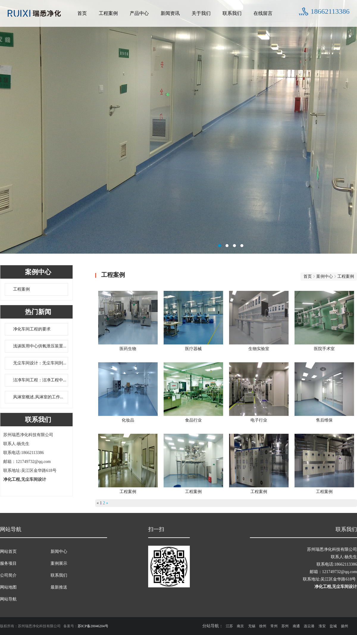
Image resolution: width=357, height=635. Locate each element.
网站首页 (8, 551)
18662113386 (330, 11)
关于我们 (201, 13)
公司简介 (8, 575)
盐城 (333, 626)
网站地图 (8, 587)
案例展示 (59, 563)
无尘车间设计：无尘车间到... (39, 363)
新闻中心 (59, 551)
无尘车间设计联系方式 (178, 129)
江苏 (229, 626)
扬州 (344, 626)
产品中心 (139, 13)
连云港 (309, 626)
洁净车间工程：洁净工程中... (39, 380)
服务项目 (8, 563)
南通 (296, 626)
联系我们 (232, 13)
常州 (274, 626)
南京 (240, 626)
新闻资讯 (170, 13)
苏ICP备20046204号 (93, 626)
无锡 (251, 626)
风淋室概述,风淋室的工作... (38, 397)
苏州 (285, 626)
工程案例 (108, 13)
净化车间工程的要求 (32, 329)
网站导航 (8, 599)
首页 (82, 13)
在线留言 (263, 13)
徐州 (262, 626)
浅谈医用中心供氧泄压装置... (39, 346)
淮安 (322, 626)
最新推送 (59, 587)
